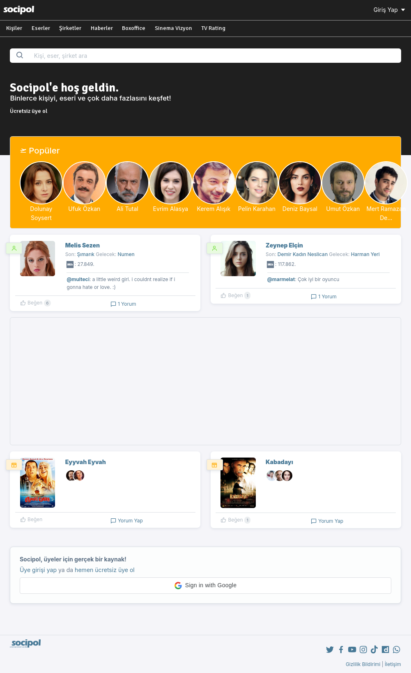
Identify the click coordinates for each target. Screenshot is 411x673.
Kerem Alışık (214, 208)
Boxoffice (133, 28)
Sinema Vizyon (173, 28)
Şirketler (70, 28)
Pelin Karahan (257, 208)
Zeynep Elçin (284, 245)
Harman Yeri (365, 254)
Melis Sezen (82, 245)
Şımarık (86, 254)
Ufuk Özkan (84, 208)
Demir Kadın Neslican (303, 254)
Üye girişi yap (38, 569)
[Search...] (215, 55)
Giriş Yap (390, 9)
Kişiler (14, 28)
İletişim (393, 664)
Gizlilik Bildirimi (363, 664)
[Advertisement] (206, 381)
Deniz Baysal (299, 208)
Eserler (41, 28)
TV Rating (213, 28)
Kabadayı (279, 461)
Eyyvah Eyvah (85, 461)
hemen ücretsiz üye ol (105, 569)
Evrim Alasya (170, 208)
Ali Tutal (127, 208)
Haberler (102, 28)
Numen (126, 254)
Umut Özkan (343, 208)
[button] (205, 585)
